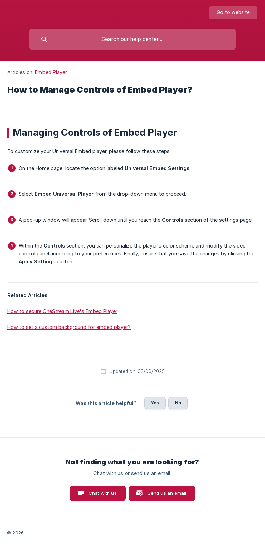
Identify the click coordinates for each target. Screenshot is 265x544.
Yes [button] (155, 402)
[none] (233, 12)
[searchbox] (132, 39)
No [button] (178, 402)
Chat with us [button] (103, 493)
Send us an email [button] (167, 493)
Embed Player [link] (51, 72)
